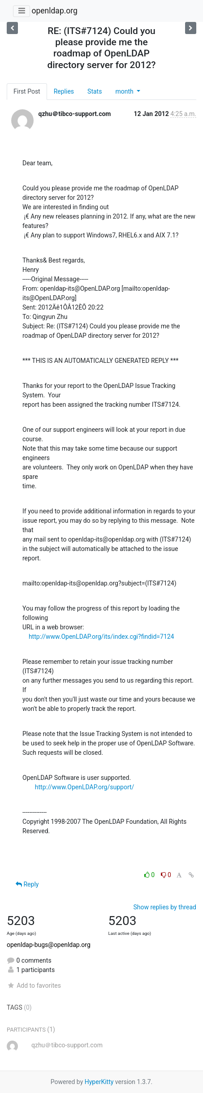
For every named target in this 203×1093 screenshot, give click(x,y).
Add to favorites (34, 985)
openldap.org (54, 10)
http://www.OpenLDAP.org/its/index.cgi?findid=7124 (101, 636)
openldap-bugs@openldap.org (49, 944)
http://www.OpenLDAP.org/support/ (84, 787)
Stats (94, 91)
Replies (64, 91)
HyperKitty (99, 1081)
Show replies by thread (164, 907)
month (125, 91)
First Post (26, 91)
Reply (27, 884)
